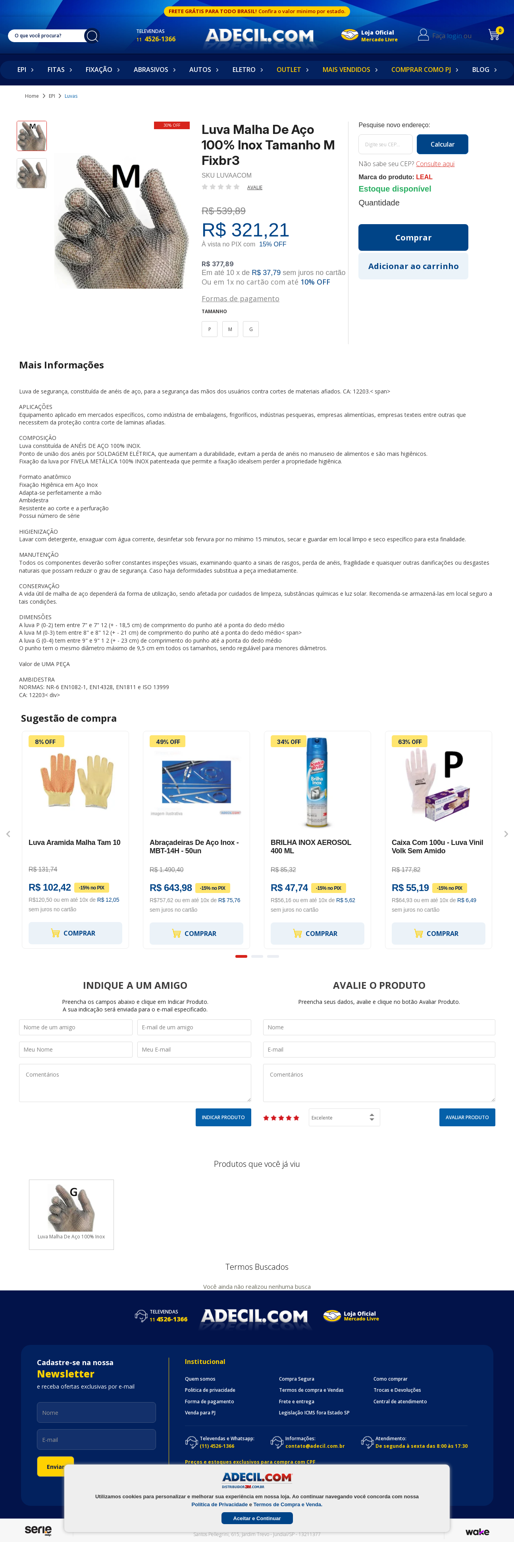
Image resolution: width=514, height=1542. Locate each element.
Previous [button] (8, 834)
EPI (21, 69)
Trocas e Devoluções (397, 1390)
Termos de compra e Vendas (311, 1390)
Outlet (289, 69)
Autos (200, 69)
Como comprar (390, 1379)
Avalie (254, 187)
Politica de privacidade (210, 1390)
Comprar (72, 933)
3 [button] (273, 956)
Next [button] (506, 834)
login (454, 35)
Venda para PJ (200, 1413)
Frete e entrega (296, 1402)
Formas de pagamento (240, 298)
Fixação (99, 69)
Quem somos (200, 1379)
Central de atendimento (400, 1402)
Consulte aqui (435, 163)
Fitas (56, 69)
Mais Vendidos (346, 69)
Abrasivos (151, 69)
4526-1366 (155, 39)
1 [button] (241, 956)
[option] (32, 139)
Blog (480, 69)
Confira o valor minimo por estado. (301, 11)
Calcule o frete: (413, 125)
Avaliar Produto (467, 1117)
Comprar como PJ (421, 69)
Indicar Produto (223, 1117)
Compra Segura (296, 1379)
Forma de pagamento (209, 1402)
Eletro (244, 69)
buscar (92, 36)
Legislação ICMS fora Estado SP (314, 1413)
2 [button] (257, 956)
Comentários (135, 1083)
